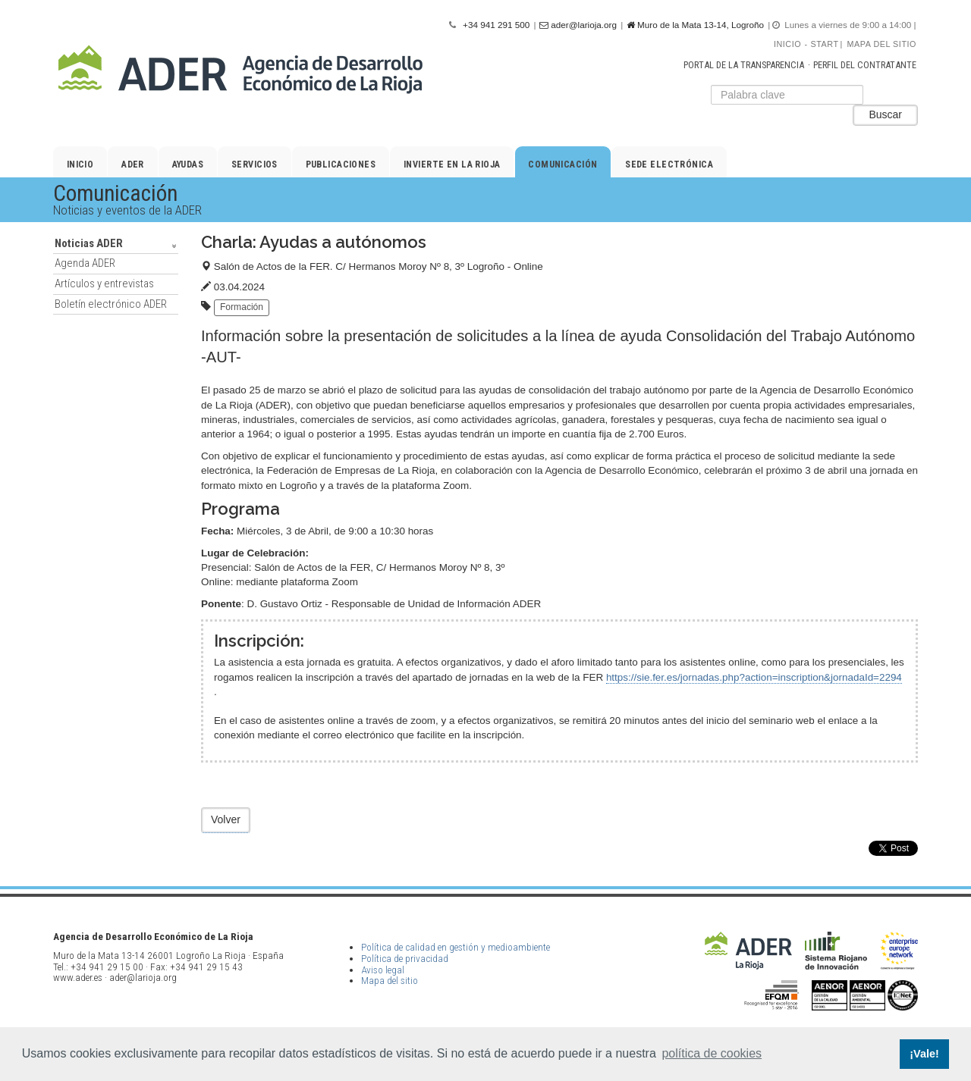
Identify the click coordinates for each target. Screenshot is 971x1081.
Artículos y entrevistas (104, 283)
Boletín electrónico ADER (111, 304)
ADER (132, 164)
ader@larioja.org (578, 25)
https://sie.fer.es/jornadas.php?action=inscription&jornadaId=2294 (754, 677)
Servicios (254, 164)
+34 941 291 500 (496, 25)
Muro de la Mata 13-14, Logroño (695, 25)
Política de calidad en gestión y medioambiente (455, 947)
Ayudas (188, 164)
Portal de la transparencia (743, 64)
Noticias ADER (89, 243)
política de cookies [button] (711, 1053)
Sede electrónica (669, 164)
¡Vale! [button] (924, 1054)
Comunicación (562, 164)
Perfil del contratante (864, 64)
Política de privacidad (404, 958)
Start (825, 44)
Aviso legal (382, 970)
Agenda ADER (85, 263)
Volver (225, 819)
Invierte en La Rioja (452, 164)
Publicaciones (341, 164)
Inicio (787, 44)
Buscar (885, 114)
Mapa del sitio (881, 44)
